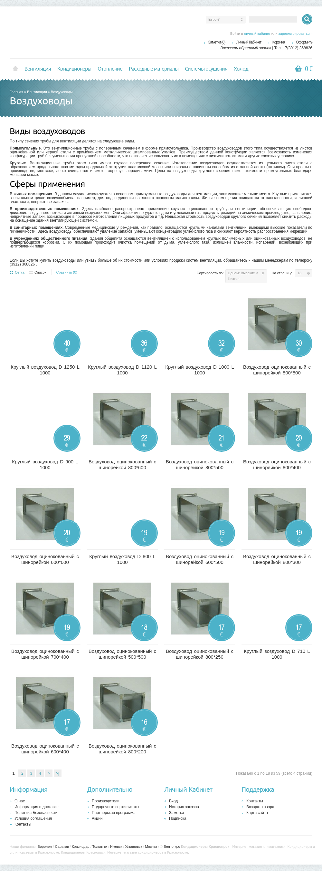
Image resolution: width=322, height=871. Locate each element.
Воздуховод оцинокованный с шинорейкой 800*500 (199, 464)
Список (37, 272)
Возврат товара (260, 807)
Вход (173, 801)
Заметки (176, 812)
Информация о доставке (36, 807)
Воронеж (44, 846)
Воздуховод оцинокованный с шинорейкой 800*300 (277, 559)
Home (15, 69)
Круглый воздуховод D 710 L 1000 (277, 654)
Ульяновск (133, 846)
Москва (151, 846)
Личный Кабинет (248, 42)
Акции (97, 818)
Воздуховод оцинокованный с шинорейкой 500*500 (122, 654)
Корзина (278, 42)
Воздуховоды (61, 92)
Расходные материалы (153, 69)
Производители (105, 801)
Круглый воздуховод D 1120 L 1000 (122, 369)
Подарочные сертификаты (115, 807)
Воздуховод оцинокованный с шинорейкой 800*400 (277, 464)
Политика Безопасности (35, 812)
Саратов (62, 846)
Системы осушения (206, 69)
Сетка (17, 272)
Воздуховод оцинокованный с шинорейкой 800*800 (277, 369)
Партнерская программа (114, 812)
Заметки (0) (216, 42)
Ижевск (116, 846)
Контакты (22, 824)
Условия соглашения (33, 818)
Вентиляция (37, 69)
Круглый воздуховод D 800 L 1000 (122, 559)
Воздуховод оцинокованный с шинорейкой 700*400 (45, 654)
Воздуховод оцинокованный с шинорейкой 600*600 (45, 559)
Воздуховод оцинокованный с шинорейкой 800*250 (199, 654)
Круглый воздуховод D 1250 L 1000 (45, 369)
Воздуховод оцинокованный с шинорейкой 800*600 (122, 464)
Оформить (304, 42)
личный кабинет (257, 33)
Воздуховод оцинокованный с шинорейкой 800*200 (122, 748)
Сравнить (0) (67, 272)
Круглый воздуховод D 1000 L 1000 (199, 369)
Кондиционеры (74, 69)
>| (57, 773)
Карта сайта (257, 812)
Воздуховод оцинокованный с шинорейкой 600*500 (199, 559)
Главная (16, 92)
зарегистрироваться (295, 33)
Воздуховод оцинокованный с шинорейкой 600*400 (45, 748)
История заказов (184, 807)
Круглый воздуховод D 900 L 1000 (45, 464)
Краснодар (81, 846)
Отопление (110, 69)
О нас (19, 801)
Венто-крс (172, 846)
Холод (241, 69)
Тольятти (99, 846)
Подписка (177, 818)
